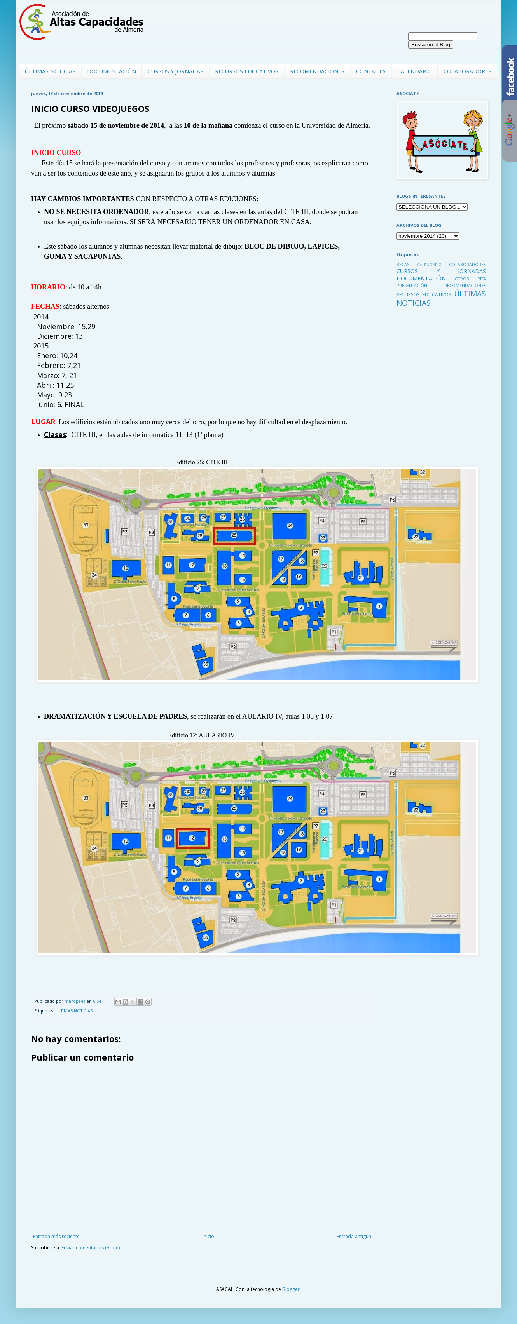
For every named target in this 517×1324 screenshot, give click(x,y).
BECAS (402, 264)
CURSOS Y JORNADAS (175, 71)
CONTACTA (371, 71)
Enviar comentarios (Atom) (90, 1247)
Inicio (208, 1236)
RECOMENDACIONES (317, 71)
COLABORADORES (467, 71)
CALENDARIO (414, 71)
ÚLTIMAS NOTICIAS (50, 71)
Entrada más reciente (56, 1236)
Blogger (291, 1289)
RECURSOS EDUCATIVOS (246, 71)
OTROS (462, 279)
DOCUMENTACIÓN (111, 71)
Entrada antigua (354, 1236)
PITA (481, 279)
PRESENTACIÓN (411, 285)
